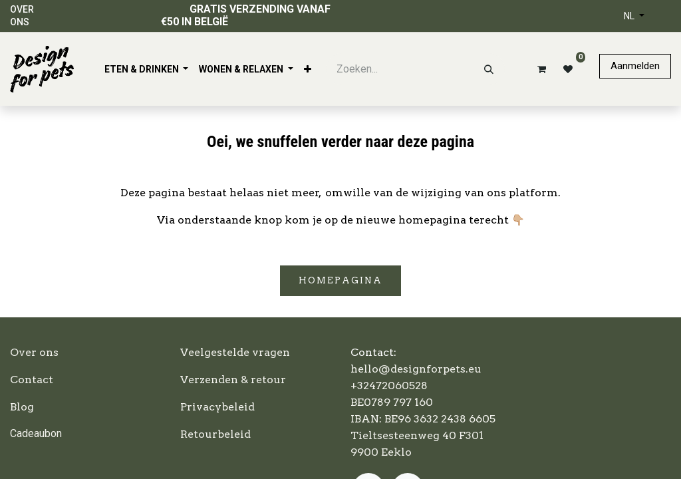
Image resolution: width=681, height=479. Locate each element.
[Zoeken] (489, 69)
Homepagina (340, 280)
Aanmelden (635, 66)
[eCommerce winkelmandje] (539, 69)
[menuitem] (146, 69)
